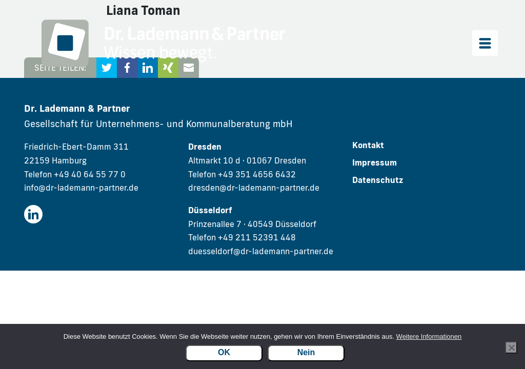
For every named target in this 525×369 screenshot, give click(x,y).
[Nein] (511, 347)
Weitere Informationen (429, 336)
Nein (306, 352)
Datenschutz (377, 180)
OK (224, 352)
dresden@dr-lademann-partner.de (253, 187)
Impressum (374, 162)
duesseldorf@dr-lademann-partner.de (260, 251)
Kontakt (368, 145)
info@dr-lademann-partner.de (81, 187)
